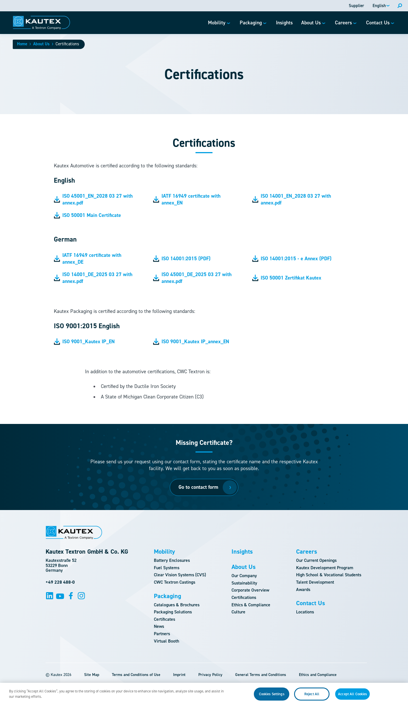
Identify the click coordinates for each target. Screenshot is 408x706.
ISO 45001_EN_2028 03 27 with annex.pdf (93, 199)
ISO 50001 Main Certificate (87, 215)
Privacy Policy (210, 674)
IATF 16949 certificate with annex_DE (87, 258)
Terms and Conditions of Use (136, 674)
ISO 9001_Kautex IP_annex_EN (191, 341)
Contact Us (310, 603)
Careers (306, 551)
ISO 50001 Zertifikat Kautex (286, 277)
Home (22, 44)
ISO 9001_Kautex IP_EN (84, 341)
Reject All (311, 696)
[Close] (399, 696)
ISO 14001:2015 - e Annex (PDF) (292, 258)
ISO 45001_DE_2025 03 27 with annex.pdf (192, 278)
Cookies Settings (271, 696)
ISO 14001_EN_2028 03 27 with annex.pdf (291, 199)
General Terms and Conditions (260, 674)
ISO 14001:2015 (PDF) (182, 258)
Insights (242, 551)
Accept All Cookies (352, 696)
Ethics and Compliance (318, 674)
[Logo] (41, 23)
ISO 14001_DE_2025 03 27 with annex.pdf (93, 278)
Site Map (91, 674)
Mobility (164, 551)
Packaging (167, 596)
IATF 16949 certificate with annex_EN (186, 199)
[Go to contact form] (204, 487)
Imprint (179, 674)
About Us (41, 44)
